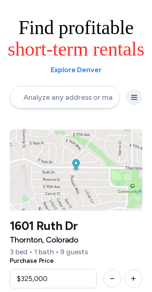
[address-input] (64, 97)
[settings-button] (134, 97)
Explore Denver (76, 69)
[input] (53, 278)
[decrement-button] (112, 279)
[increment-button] (133, 279)
